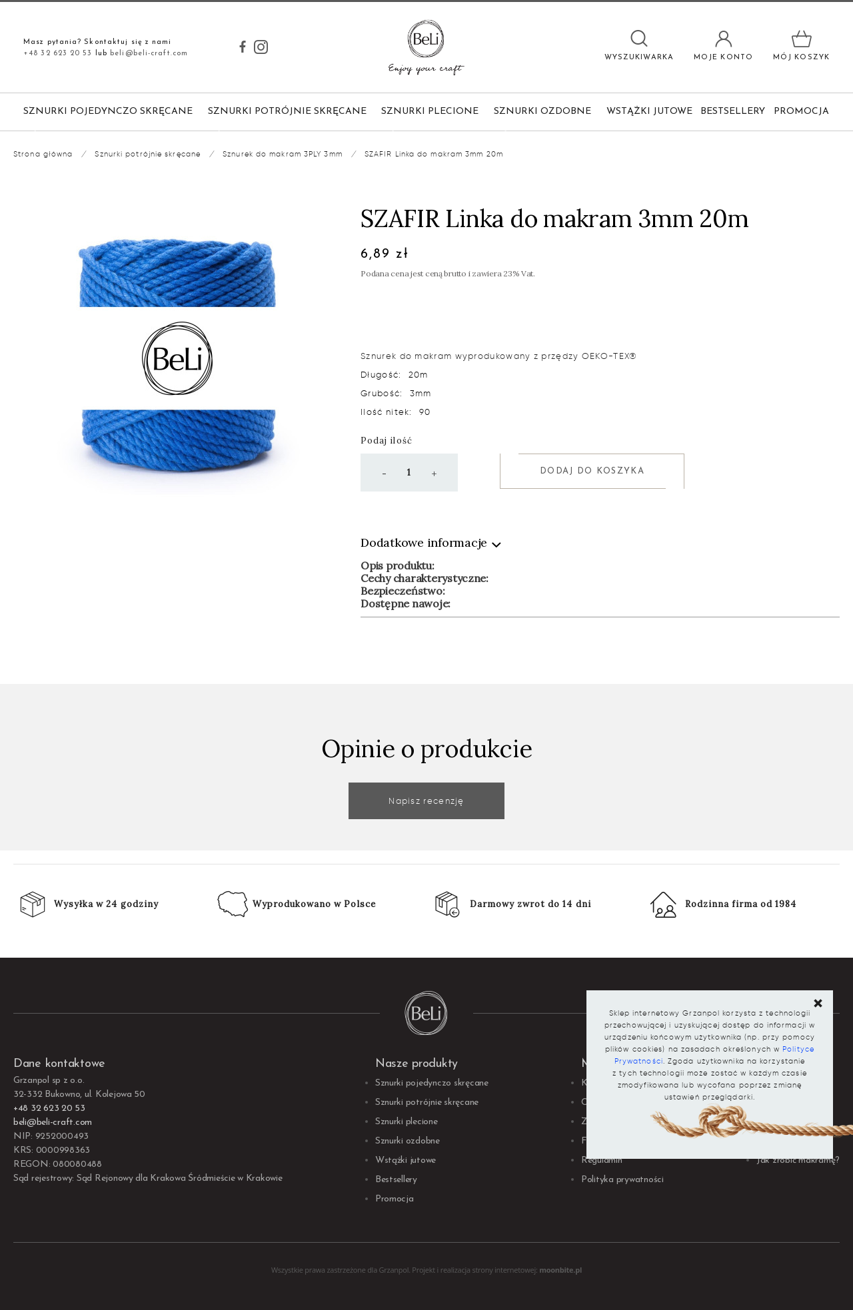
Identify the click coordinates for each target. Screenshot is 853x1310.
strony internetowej (504, 1270)
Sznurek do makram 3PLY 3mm (283, 154)
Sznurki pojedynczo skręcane (108, 112)
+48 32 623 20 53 (58, 53)
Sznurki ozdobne (542, 112)
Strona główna (43, 154)
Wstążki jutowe (649, 112)
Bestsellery (732, 112)
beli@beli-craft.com (149, 53)
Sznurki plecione (429, 112)
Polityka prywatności (622, 1180)
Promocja (801, 112)
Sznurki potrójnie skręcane (287, 112)
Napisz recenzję (426, 801)
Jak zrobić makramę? (798, 1160)
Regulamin (601, 1160)
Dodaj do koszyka (592, 471)
